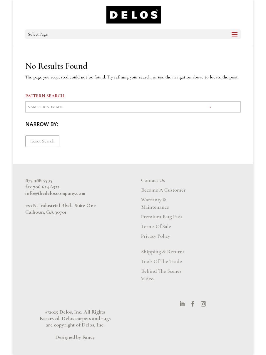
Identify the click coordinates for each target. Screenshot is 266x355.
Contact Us (153, 180)
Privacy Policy (155, 236)
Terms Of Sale (156, 226)
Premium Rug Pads (162, 216)
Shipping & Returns (163, 251)
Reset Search (42, 141)
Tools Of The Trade (161, 261)
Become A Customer (163, 190)
